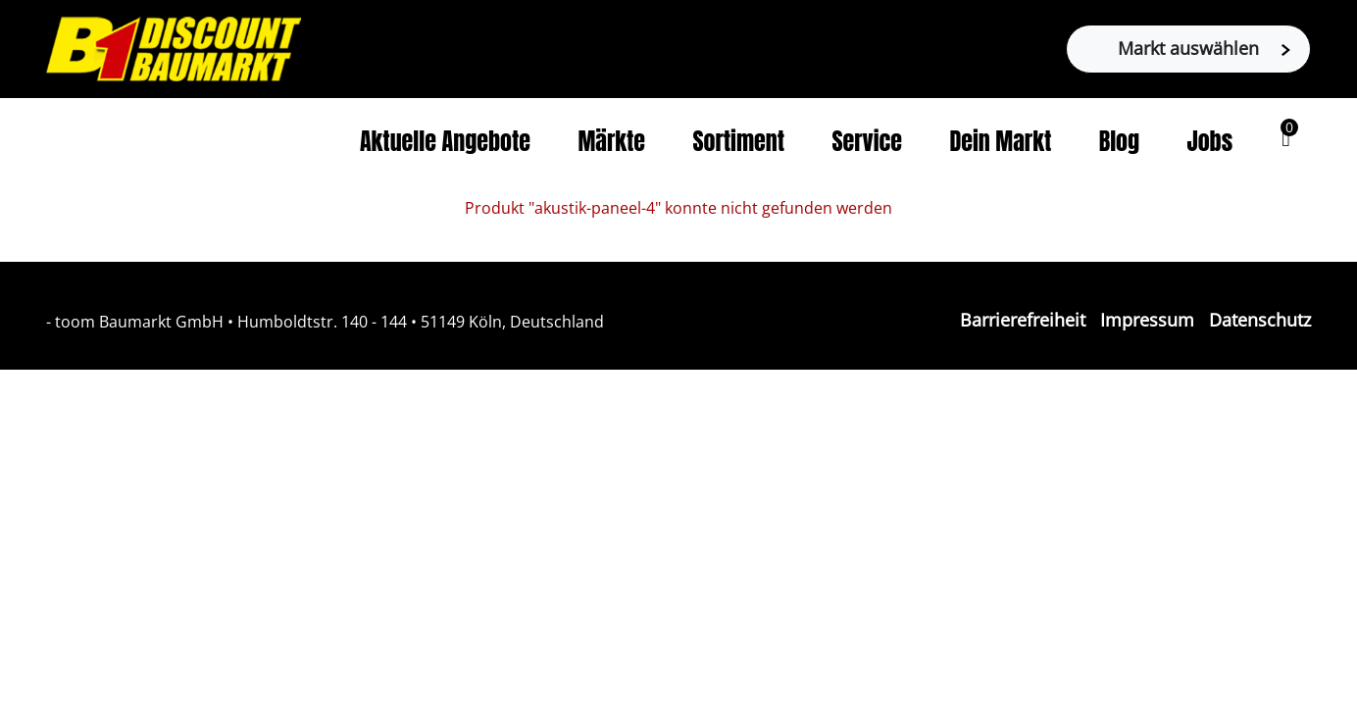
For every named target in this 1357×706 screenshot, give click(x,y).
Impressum (1147, 319)
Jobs (1210, 141)
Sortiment (738, 141)
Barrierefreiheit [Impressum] (1022, 319)
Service (866, 141)
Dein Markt (1000, 141)
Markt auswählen (1204, 48)
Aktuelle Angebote (445, 141)
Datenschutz (1260, 319)
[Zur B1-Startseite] (173, 47)
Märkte (611, 141)
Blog (1119, 141)
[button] (1286, 138)
